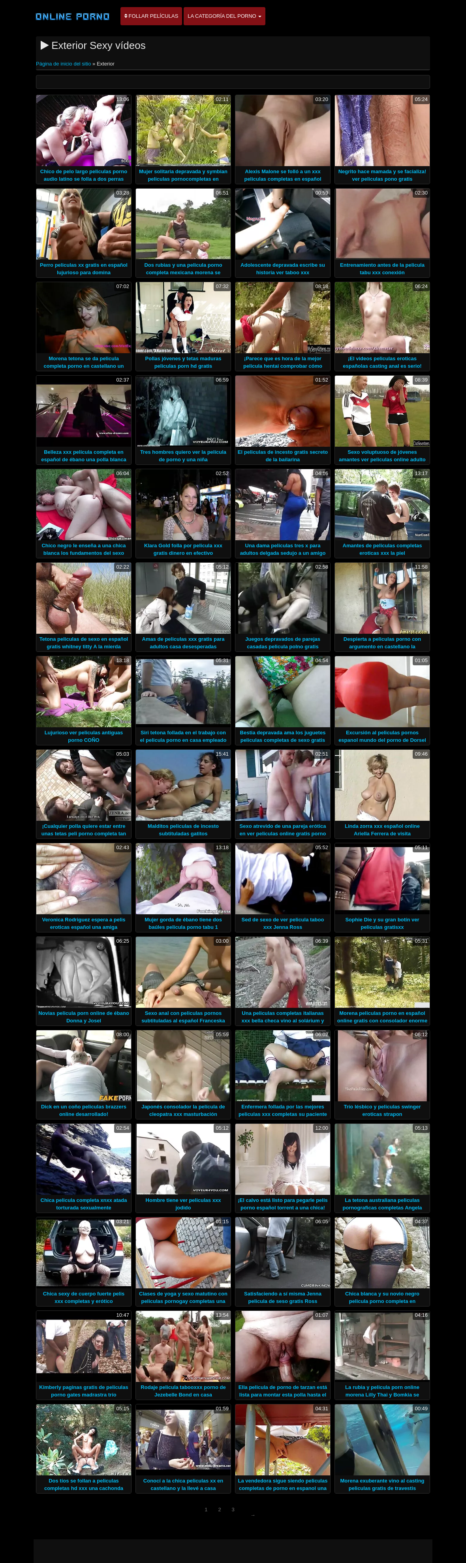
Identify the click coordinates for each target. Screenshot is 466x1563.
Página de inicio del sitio (64, 64)
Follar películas (151, 16)
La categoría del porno (224, 16)
